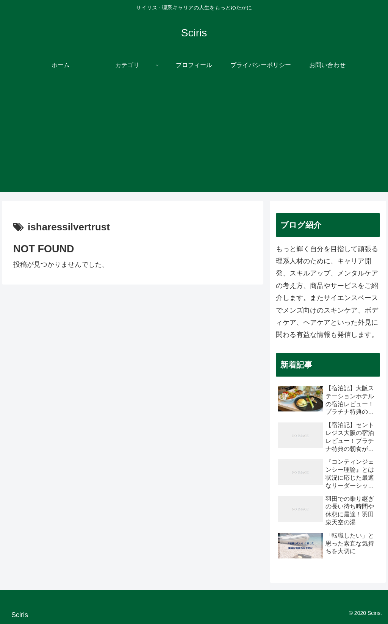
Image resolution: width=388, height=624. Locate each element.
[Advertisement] (194, 139)
